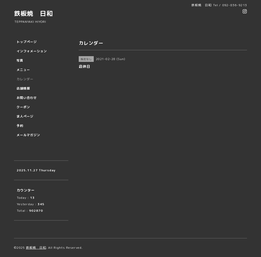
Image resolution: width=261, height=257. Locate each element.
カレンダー (25, 79)
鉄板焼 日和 (33, 13)
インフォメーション (32, 51)
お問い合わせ (27, 98)
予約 (20, 125)
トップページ (27, 42)
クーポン (23, 107)
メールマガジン (28, 135)
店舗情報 (23, 88)
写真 (20, 60)
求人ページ (25, 116)
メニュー (23, 70)
